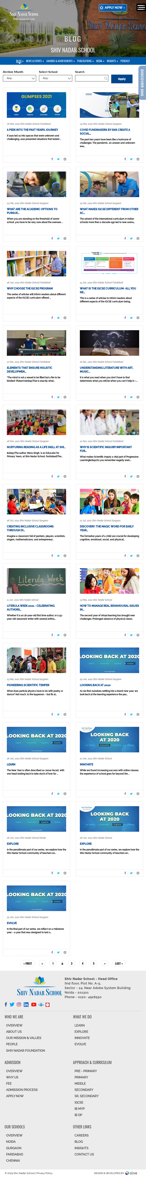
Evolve (12, 923)
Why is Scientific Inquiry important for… (106, 449)
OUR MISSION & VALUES (23, 1038)
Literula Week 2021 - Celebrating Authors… (31, 607)
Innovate (86, 764)
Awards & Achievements (59, 61)
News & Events (34, 61)
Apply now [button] (115, 7)
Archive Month (13, 71)
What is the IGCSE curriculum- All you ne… (108, 290)
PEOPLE (12, 1044)
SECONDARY (84, 1090)
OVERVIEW (14, 1025)
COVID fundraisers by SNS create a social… (105, 131)
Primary (81, 1077)
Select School (48, 71)
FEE (9, 1083)
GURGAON (13, 1148)
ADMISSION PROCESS (22, 1090)
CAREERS (82, 1135)
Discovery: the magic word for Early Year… (106, 528)
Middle (80, 1083)
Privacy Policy (44, 1173)
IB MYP (80, 1109)
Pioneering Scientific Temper (28, 685)
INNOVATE (82, 1038)
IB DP (78, 1115)
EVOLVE (80, 1044)
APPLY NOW (15, 1096)
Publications (84, 61)
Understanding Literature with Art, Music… (106, 369)
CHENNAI (13, 1160)
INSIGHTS (81, 1148)
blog (18, 61)
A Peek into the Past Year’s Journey (32, 129)
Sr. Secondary (86, 1096)
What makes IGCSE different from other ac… (109, 211)
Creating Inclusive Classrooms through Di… (30, 528)
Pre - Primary (86, 1071)
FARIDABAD (14, 1154)
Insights (111, 61)
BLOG (79, 1142)
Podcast (125, 61)
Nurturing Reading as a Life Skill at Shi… (36, 447)
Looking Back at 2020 (95, 685)
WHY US (12, 1077)
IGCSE (79, 1102)
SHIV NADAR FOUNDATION (25, 1050)
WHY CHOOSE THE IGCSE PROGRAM (30, 288)
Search (79, 71)
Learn (11, 764)
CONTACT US (84, 1154)
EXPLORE (81, 1032)
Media (99, 61)
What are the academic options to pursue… (32, 211)
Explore (13, 843)
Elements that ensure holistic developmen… (29, 369)
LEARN (80, 1025)
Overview (14, 1135)
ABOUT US (14, 1032)
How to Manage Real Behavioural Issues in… (109, 607)
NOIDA (11, 1142)
